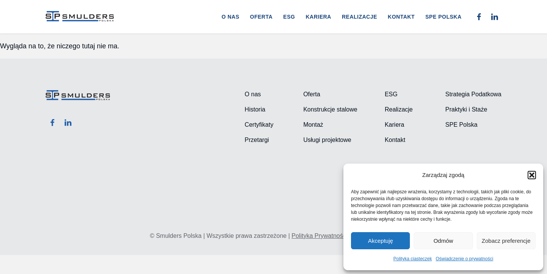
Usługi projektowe (327, 140)
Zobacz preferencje (506, 240)
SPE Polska (461, 124)
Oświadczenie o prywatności (464, 258)
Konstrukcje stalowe (330, 109)
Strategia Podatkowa (473, 94)
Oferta (261, 17)
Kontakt (401, 17)
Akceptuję (380, 240)
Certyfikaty (259, 124)
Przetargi (257, 140)
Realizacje (359, 17)
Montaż (313, 124)
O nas (230, 17)
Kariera (318, 17)
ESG (289, 17)
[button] (532, 175)
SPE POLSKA (443, 17)
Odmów (443, 240)
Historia (255, 109)
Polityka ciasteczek (413, 258)
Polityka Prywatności (320, 236)
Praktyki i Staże (466, 109)
